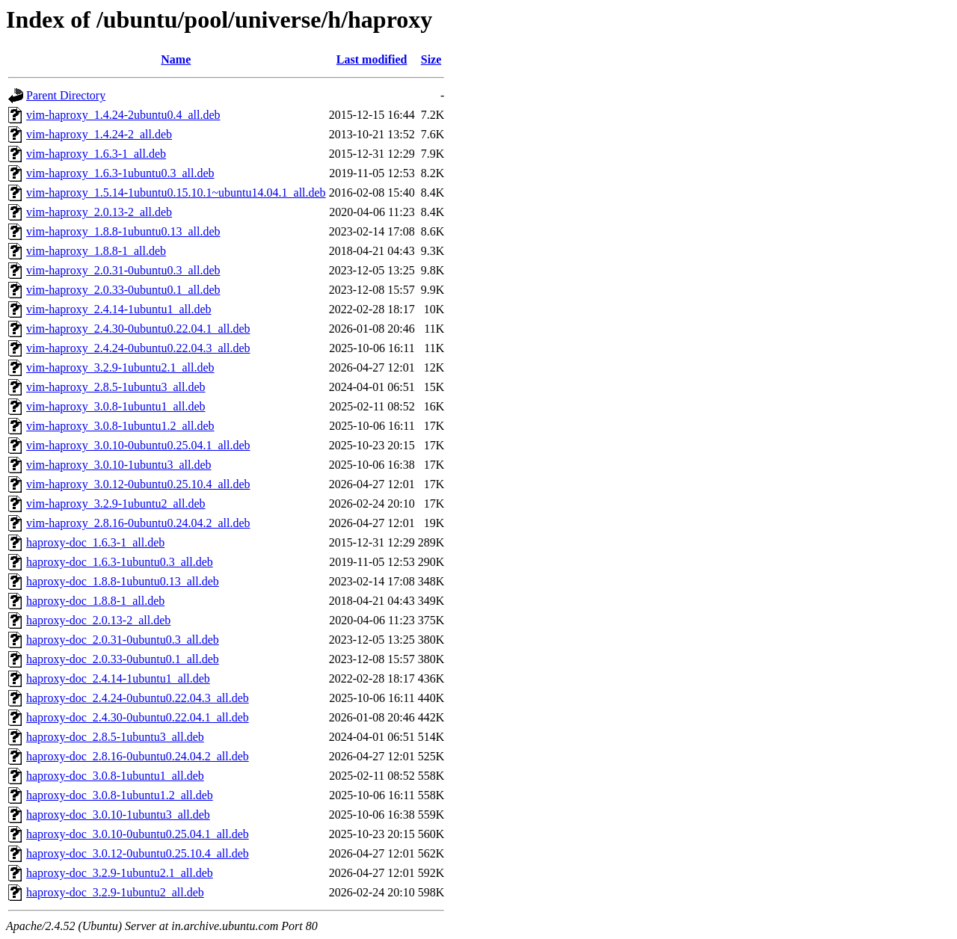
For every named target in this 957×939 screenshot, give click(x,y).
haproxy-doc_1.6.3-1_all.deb (95, 542)
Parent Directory (65, 95)
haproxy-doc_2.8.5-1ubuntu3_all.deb (115, 736)
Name (176, 59)
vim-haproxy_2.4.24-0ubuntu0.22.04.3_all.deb (138, 348)
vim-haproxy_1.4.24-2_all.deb (99, 134)
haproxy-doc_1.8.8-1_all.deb (95, 600)
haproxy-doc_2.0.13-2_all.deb (98, 620)
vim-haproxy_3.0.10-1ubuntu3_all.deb (119, 464)
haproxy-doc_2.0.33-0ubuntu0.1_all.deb (122, 659)
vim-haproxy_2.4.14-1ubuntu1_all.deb (119, 309)
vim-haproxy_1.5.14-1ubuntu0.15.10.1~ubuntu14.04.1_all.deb (176, 192)
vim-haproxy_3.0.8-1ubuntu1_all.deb (116, 406)
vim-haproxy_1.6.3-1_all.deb (96, 153)
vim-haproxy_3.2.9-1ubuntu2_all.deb (116, 503)
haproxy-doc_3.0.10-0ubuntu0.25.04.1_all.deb (137, 834)
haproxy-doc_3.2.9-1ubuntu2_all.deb (115, 892)
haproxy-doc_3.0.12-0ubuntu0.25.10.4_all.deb (137, 853)
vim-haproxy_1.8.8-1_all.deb (96, 250)
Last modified (371, 59)
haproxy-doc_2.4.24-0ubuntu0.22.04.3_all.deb (137, 698)
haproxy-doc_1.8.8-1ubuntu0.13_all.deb (122, 581)
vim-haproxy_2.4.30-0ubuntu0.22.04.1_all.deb (138, 328)
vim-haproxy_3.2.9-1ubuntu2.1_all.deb (120, 367)
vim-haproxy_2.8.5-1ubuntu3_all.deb (116, 387)
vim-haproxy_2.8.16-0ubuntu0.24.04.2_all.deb (138, 523)
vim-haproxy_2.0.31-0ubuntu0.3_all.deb (123, 270)
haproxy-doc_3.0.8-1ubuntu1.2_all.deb (119, 795)
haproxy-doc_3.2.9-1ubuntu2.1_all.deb (119, 872)
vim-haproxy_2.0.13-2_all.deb (99, 212)
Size (431, 59)
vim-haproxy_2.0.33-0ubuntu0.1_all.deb (123, 289)
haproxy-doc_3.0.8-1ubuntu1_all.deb (115, 775)
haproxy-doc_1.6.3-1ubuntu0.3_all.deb (119, 561)
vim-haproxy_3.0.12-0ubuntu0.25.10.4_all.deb (138, 484)
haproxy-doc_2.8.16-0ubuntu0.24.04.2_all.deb (137, 756)
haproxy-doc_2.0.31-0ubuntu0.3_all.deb (122, 639)
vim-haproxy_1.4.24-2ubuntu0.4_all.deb (123, 114)
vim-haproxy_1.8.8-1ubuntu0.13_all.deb (123, 231)
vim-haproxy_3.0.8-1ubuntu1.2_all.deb (120, 425)
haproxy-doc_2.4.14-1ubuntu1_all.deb (118, 678)
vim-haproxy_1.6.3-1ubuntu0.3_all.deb (120, 173)
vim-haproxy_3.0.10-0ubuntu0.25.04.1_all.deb (138, 445)
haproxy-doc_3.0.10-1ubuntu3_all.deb (118, 814)
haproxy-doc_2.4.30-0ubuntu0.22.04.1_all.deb (137, 717)
